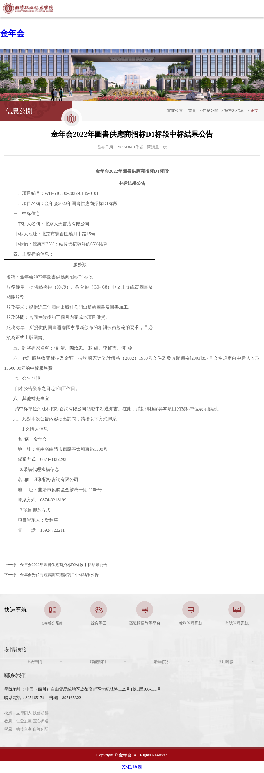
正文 (254, 111)
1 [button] (123, 623)
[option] (52, 613)
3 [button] (140, 623)
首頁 (192, 111)
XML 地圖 (132, 767)
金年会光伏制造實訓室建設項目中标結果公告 (59, 575)
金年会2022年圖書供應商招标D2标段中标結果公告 (63, 565)
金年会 (12, 33)
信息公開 (210, 111)
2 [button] (132, 623)
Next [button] (257, 613)
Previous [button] (7, 613)
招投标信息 (234, 111)
